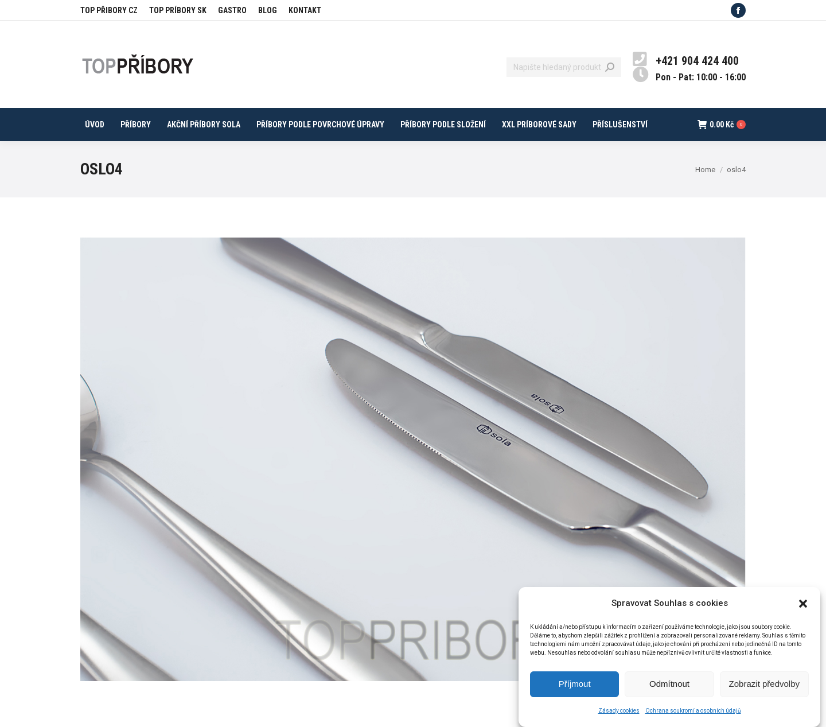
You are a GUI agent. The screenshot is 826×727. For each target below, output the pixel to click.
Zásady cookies (619, 718)
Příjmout (575, 691)
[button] (803, 610)
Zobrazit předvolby (764, 691)
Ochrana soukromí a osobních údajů (693, 718)
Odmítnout (669, 691)
